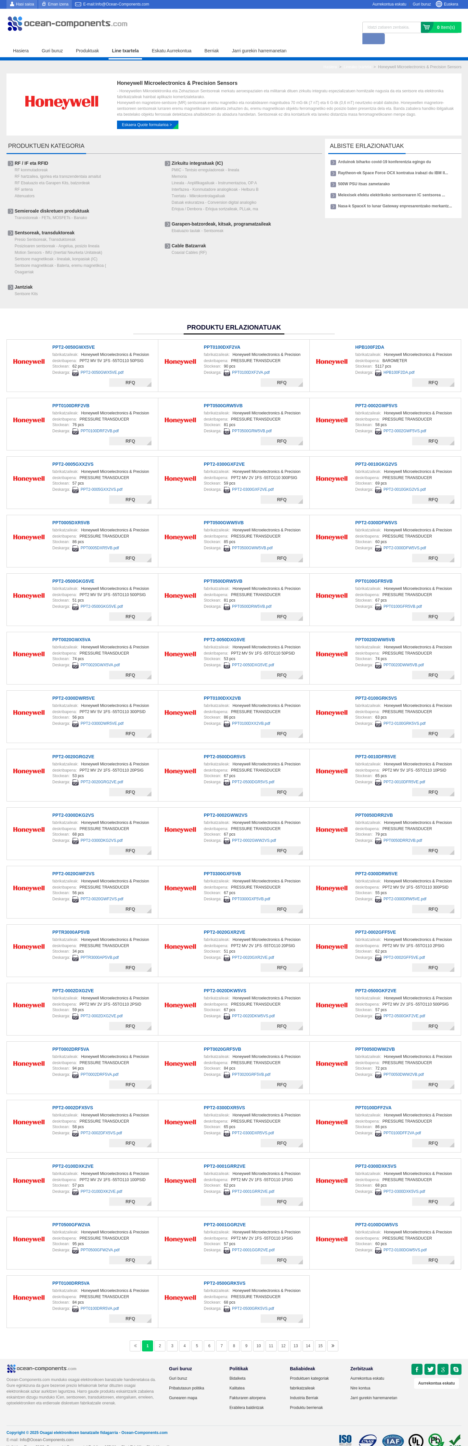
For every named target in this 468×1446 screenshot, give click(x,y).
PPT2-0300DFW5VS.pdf (405, 537)
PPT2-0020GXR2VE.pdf (253, 946)
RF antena (24, 178)
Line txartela (125, 39)
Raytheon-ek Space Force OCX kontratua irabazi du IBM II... (393, 162)
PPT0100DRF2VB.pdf (100, 420)
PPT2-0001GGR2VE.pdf (253, 1239)
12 (283, 1335)
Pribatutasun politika (186, 1377)
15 (320, 1335)
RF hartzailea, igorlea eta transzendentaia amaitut (58, 165)
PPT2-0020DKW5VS (225, 979)
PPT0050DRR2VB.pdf (403, 829)
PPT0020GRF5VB (222, 1038)
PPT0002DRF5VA (70, 1038)
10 (258, 1335)
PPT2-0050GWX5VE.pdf (102, 361)
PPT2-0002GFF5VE (375, 921)
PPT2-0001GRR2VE (224, 1155)
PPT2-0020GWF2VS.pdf (102, 888)
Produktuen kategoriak (309, 1367)
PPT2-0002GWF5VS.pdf (405, 420)
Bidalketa (237, 1367)
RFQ (130, 371)
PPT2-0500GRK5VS (224, 1272)
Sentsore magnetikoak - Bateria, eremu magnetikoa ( (60, 254)
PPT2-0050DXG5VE (224, 628)
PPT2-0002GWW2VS (226, 804)
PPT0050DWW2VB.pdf (404, 1063)
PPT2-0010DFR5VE (375, 745)
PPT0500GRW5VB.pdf (252, 420)
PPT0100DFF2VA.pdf (402, 1122)
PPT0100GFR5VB (374, 570)
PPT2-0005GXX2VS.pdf (102, 478)
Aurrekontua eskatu (389, 4)
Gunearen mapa (183, 1387)
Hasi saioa (25, 4)
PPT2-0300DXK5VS (375, 1155)
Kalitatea (237, 1377)
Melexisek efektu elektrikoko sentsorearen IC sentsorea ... (391, 184)
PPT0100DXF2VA (222, 336)
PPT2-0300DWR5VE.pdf (102, 712)
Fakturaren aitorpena (247, 1387)
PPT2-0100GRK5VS (376, 687)
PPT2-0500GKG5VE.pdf (102, 595)
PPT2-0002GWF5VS (376, 394)
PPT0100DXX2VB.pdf (251, 712)
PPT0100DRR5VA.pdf (100, 1297)
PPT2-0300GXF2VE (224, 453)
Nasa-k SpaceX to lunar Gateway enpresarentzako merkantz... (395, 195)
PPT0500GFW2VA (71, 1213)
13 (295, 1335)
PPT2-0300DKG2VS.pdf (102, 829)
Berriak (211, 39)
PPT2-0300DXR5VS (224, 1096)
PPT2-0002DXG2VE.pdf (102, 1005)
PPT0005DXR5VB (71, 511)
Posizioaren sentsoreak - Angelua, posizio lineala (57, 235)
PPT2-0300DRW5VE (376, 862)
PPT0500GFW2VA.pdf (100, 1239)
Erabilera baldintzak (246, 1396)
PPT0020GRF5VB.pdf (251, 1063)
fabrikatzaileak (302, 1377)
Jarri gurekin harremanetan (259, 39)
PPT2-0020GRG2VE (73, 745)
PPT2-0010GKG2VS (376, 453)
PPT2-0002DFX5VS (72, 1096)
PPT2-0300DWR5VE (73, 687)
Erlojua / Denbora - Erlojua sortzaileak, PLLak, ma (215, 198)
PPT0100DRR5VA (71, 1272)
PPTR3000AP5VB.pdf (100, 946)
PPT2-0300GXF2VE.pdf (253, 478)
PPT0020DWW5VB (375, 628)
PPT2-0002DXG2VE (73, 979)
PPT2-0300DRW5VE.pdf (405, 888)
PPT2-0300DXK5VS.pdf (404, 1180)
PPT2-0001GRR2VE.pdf (253, 1180)
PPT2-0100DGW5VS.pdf (405, 1239)
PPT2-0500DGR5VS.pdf (253, 771)
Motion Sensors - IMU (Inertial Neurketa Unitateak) (58, 241)
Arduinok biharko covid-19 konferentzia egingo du (384, 151)
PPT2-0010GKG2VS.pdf (405, 478)
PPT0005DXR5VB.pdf (100, 537)
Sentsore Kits (26, 282)
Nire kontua (360, 1377)
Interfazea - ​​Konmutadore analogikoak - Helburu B (215, 178)
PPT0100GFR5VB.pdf (403, 595)
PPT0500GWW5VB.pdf (252, 537)
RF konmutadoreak (31, 159)
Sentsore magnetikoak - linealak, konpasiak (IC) (56, 248)
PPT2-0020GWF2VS (73, 862)
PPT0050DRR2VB (374, 804)
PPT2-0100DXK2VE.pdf (101, 1180)
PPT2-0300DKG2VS (73, 804)
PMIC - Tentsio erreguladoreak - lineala (205, 159)
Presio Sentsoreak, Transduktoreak (45, 228)
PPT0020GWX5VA (71, 628)
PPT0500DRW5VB (223, 570)
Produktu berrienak (306, 1396)
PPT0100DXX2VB (222, 687)
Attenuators (24, 185)
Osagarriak (24, 261)
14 (308, 1335)
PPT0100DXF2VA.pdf (251, 361)
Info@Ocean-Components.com (47, 1428)
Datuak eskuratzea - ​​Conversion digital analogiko (214, 191)
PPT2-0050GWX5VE (73, 336)
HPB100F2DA (369, 336)
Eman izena (58, 4)
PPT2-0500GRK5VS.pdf (253, 1297)
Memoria (179, 165)
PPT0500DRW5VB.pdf (251, 595)
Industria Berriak (304, 1387)
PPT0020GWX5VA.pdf (100, 654)
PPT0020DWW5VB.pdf (404, 654)
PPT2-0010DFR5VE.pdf (404, 771)
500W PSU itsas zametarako (364, 173)
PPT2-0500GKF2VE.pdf (404, 1005)
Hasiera (21, 39)
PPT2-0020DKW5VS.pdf (253, 1005)
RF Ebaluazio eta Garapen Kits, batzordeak (52, 172)
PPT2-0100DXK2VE (73, 1155)
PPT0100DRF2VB (70, 394)
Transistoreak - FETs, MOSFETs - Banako (51, 206)
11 (271, 1335)
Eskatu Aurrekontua (171, 39)
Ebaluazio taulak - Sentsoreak (197, 219)
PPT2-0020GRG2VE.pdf (102, 771)
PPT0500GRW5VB (223, 394)
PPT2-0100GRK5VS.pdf (404, 712)
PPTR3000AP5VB (71, 921)
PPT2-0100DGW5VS (376, 1213)
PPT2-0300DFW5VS (376, 511)
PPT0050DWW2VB (375, 1038)
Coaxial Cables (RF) (189, 241)
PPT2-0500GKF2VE (375, 979)
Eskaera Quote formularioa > (147, 113)
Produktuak (87, 39)
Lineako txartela (357, 56)
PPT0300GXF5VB (222, 862)
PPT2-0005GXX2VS (73, 453)
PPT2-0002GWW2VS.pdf (254, 829)
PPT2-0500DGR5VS (224, 745)
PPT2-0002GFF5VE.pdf (404, 946)
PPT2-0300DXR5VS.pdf (253, 1122)
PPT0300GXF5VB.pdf (251, 888)
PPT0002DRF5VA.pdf (100, 1063)
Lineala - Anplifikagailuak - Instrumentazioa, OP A (214, 172)
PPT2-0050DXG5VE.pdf (253, 654)
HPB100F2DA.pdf (399, 361)
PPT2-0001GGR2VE (225, 1213)
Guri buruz (422, 4)
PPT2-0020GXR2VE (224, 921)
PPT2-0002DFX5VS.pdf (101, 1122)
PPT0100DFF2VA (373, 1096)
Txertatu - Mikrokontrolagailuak (198, 185)
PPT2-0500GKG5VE (73, 570)
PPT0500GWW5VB (224, 511)
